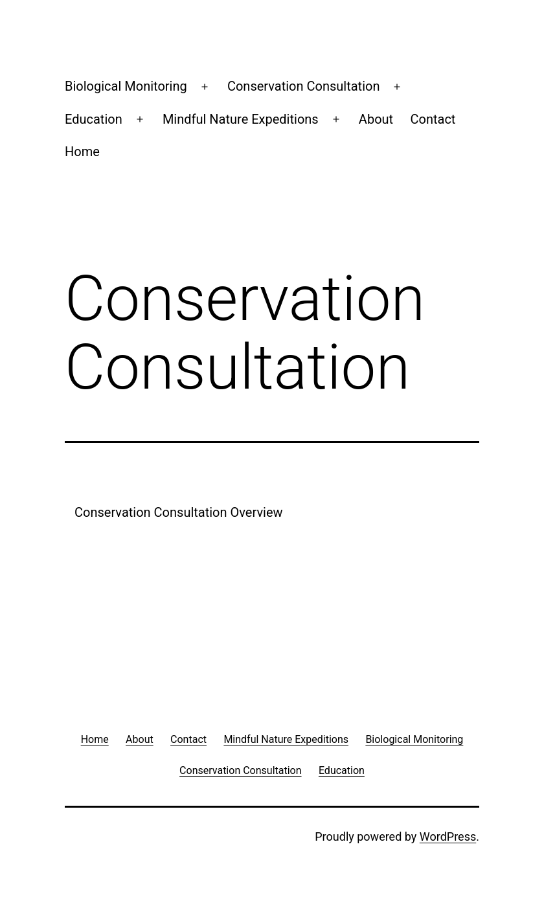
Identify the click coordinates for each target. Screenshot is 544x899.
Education (93, 119)
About (376, 119)
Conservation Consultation (303, 86)
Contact (433, 119)
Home (82, 151)
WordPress (448, 836)
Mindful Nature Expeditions (241, 119)
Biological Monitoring (126, 86)
